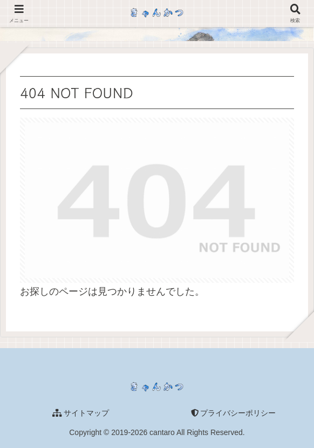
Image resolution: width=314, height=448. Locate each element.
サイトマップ (81, 413)
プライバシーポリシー (233, 413)
